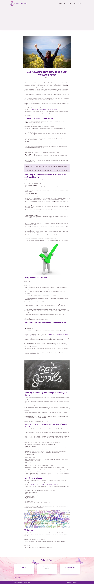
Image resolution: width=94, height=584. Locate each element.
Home (60, 3)
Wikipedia (32, 283)
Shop (75, 3)
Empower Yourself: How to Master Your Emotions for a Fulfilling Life (44, 484)
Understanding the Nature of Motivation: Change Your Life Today (44, 109)
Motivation (47, 77)
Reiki (70, 3)
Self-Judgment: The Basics (47, 566)
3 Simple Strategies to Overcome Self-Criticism (24, 567)
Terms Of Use (74, 582)
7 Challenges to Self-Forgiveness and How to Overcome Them (70, 567)
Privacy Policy (69, 582)
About (79, 3)
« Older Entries (17, 577)
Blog (65, 3)
